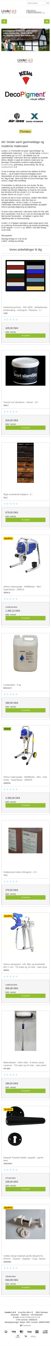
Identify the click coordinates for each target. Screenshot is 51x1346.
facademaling (7, 165)
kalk (16, 155)
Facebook (25, 1325)
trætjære (44, 153)
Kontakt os (18, 228)
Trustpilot (26, 194)
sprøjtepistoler (7, 167)
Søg (47, 3)
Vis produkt (25, 336)
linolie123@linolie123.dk (30, 1317)
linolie (26, 153)
